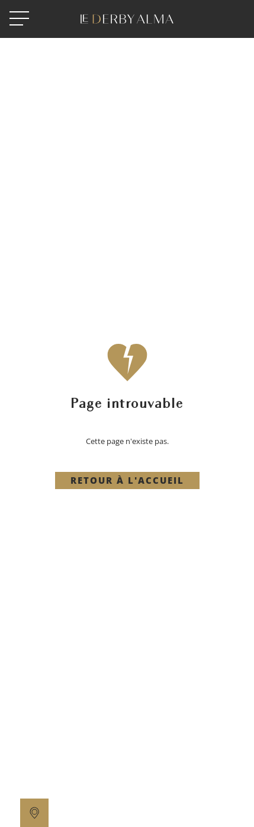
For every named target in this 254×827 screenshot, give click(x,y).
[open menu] (19, 19)
